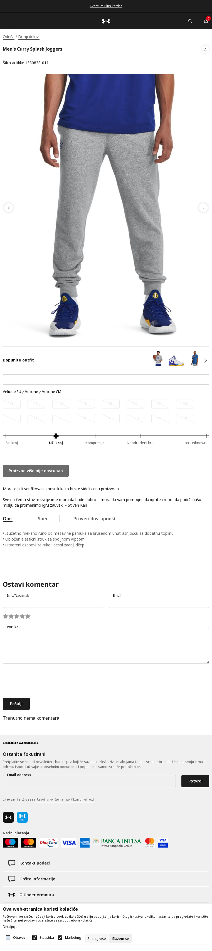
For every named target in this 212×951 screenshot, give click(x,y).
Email (117, 593)
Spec (43, 517)
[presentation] (45, 679)
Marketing (73, 937)
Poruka (12, 625)
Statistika (47, 937)
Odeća (8, 36)
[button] (205, 56)
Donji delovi (29, 36)
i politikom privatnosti (79, 798)
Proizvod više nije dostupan (36, 469)
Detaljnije (10, 926)
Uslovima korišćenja (50, 798)
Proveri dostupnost (94, 517)
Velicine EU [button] (12, 390)
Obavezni (20, 937)
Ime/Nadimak (18, 593)
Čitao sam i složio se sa (48, 798)
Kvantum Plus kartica (106, 6)
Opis (8, 517)
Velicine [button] (31, 390)
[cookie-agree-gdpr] (120, 938)
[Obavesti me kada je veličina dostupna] (12, 402)
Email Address (19, 773)
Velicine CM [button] (51, 390)
